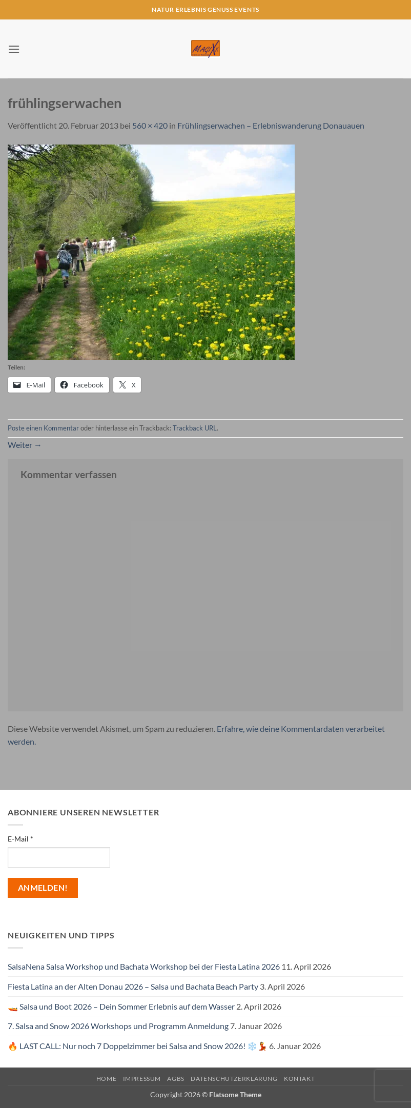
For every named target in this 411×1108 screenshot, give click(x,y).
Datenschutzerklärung (234, 1078)
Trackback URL (195, 428)
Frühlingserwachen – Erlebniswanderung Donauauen (270, 125)
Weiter (25, 444)
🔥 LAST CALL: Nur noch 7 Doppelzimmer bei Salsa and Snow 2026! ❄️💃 (138, 1046)
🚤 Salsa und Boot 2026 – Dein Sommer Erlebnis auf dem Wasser (121, 1006)
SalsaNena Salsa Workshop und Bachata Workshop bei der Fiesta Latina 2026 (144, 966)
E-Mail (20, 838)
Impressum (142, 1078)
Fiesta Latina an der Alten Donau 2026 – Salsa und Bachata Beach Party (133, 986)
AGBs (175, 1078)
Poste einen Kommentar (43, 428)
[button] (14, 48)
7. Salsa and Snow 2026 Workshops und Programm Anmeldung (118, 1026)
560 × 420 (150, 125)
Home (106, 1078)
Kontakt (299, 1078)
